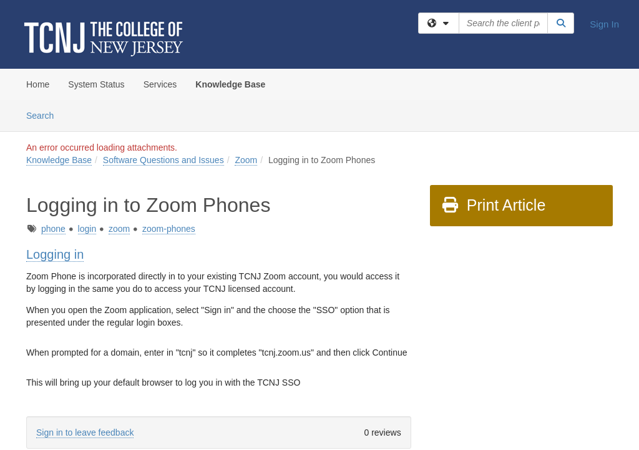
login (87, 129)
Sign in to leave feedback (85, 333)
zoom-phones (168, 129)
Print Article (493, 105)
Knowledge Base (230, 84)
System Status (96, 84)
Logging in (55, 154)
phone (53, 129)
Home (37, 84)
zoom (119, 129)
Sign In (604, 24)
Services (160, 84)
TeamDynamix (323, 387)
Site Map (375, 387)
